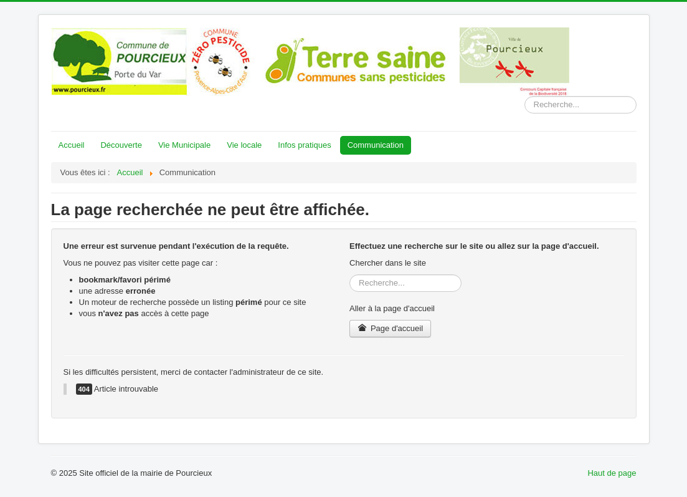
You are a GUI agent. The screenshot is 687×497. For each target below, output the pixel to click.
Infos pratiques (304, 145)
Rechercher (524, 96)
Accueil (72, 145)
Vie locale (244, 145)
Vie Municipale (184, 145)
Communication (376, 145)
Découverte (120, 145)
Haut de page (611, 473)
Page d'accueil (390, 328)
